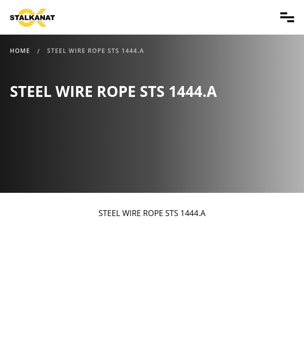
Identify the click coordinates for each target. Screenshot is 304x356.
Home (20, 50)
